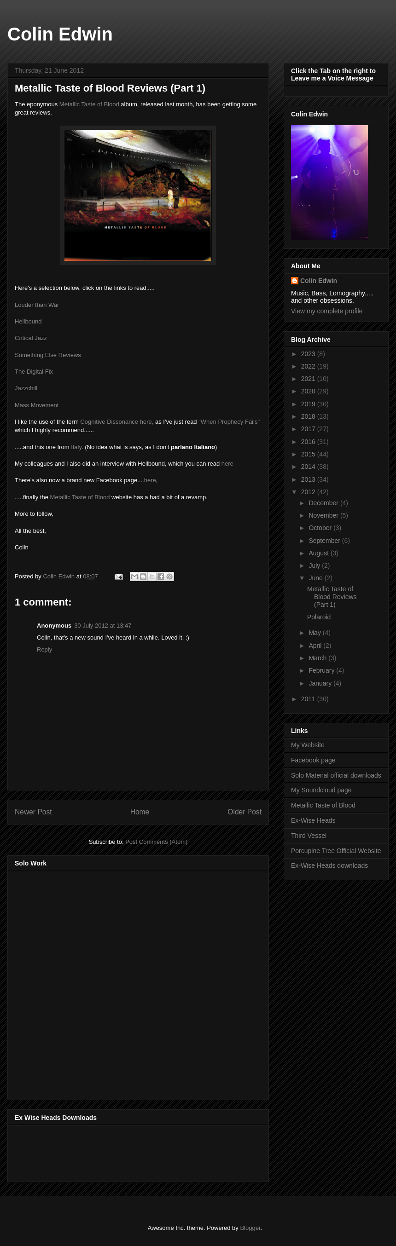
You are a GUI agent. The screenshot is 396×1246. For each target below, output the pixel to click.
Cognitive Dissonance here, (116, 421)
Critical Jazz (31, 338)
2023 (309, 354)
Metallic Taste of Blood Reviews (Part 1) (332, 596)
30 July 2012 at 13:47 (102, 625)
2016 (309, 441)
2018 (309, 416)
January (321, 683)
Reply (44, 649)
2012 (309, 492)
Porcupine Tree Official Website (336, 850)
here (227, 463)
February (322, 670)
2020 (309, 391)
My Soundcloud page (321, 790)
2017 (309, 429)
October (321, 527)
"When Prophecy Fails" (229, 421)
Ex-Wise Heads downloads (329, 865)
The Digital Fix (34, 371)
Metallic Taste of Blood (89, 104)
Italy (76, 447)
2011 (309, 699)
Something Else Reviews (48, 355)
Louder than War (37, 304)
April (316, 645)
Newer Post (33, 812)
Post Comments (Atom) (156, 841)
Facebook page (313, 760)
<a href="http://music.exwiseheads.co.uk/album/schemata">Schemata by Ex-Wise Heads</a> (107, 1152)
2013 (309, 479)
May (315, 632)
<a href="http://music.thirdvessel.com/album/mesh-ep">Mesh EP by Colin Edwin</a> (95, 982)
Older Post (244, 812)
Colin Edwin (60, 34)
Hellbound (28, 321)
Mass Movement (36, 405)
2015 (309, 454)
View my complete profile (326, 311)
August (319, 553)
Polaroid (319, 617)
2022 (309, 366)
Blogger (250, 1227)
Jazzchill (26, 388)
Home (140, 812)
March (318, 658)
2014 (309, 466)
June (316, 578)
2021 (309, 378)
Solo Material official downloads (336, 775)
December (324, 503)
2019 (309, 404)
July (315, 565)
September (325, 540)
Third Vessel (308, 835)
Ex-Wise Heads (313, 820)
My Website (308, 745)
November (324, 515)
